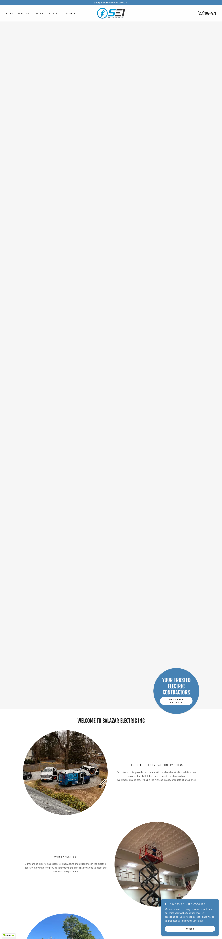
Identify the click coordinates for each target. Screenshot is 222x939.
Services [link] (23, 13)
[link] (111, 13)
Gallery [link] (39, 13)
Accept (190, 928)
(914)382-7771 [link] (207, 13)
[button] (71, 13)
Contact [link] (55, 13)
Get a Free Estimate (176, 701)
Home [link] (9, 13)
